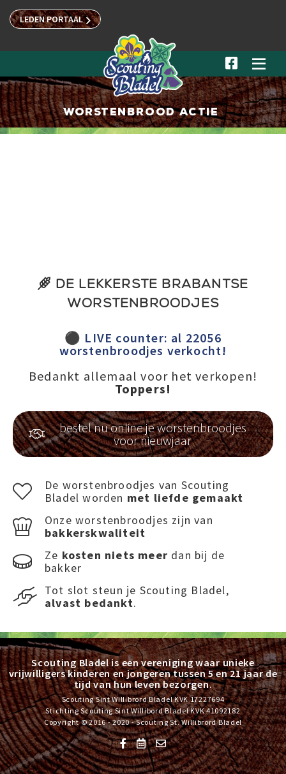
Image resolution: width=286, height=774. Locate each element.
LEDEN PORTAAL (55, 20)
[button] (258, 68)
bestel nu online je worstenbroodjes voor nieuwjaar (137, 434)
